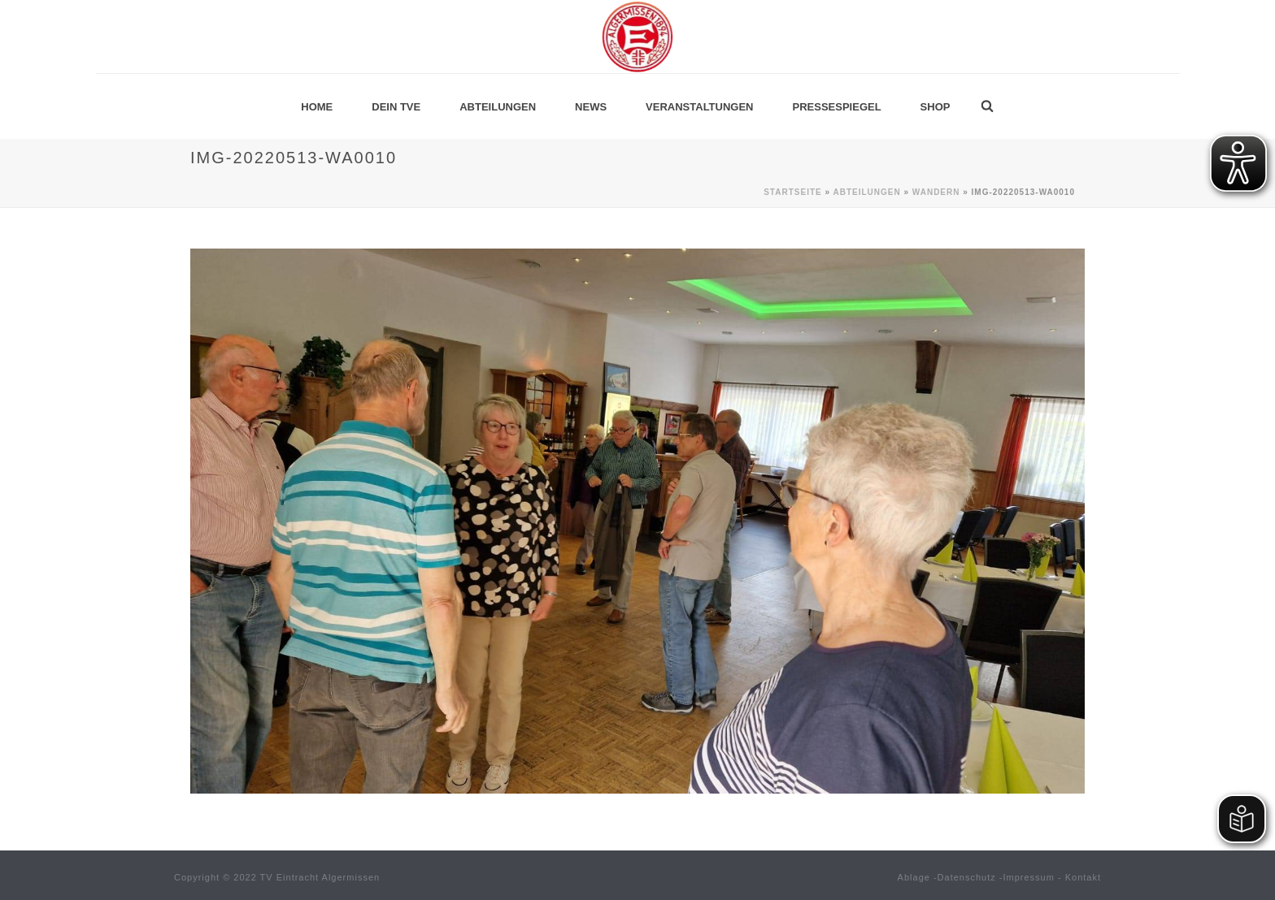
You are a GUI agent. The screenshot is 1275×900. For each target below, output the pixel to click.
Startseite (792, 192)
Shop (935, 107)
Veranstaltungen (699, 107)
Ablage (914, 877)
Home (317, 107)
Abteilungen (497, 107)
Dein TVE (396, 107)
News (591, 107)
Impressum (1029, 877)
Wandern (936, 192)
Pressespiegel (837, 107)
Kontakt (1083, 877)
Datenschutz (967, 877)
